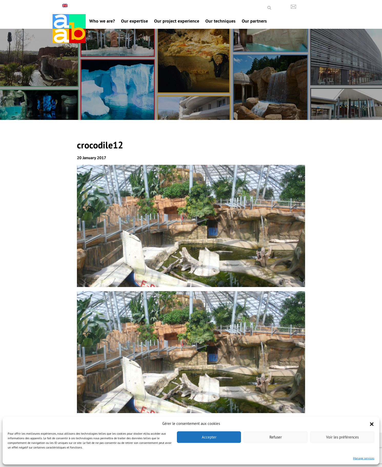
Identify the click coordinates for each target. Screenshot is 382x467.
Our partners (254, 21)
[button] (371, 423)
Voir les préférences (342, 437)
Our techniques (220, 21)
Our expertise (134, 21)
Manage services (363, 458)
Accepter (209, 437)
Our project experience (176, 21)
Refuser (275, 437)
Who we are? (102, 21)
